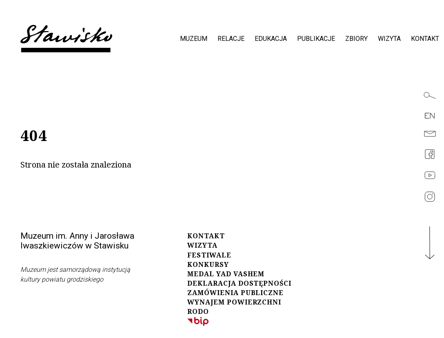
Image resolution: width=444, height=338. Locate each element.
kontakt (425, 39)
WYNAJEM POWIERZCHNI (234, 302)
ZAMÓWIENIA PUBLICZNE (235, 292)
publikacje (316, 39)
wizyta (389, 39)
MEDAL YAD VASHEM (225, 273)
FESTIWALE (209, 255)
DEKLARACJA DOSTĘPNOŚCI (239, 283)
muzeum (193, 39)
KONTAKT (206, 235)
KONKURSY (208, 264)
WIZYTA (202, 245)
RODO (198, 311)
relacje (231, 39)
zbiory (356, 39)
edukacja (271, 39)
